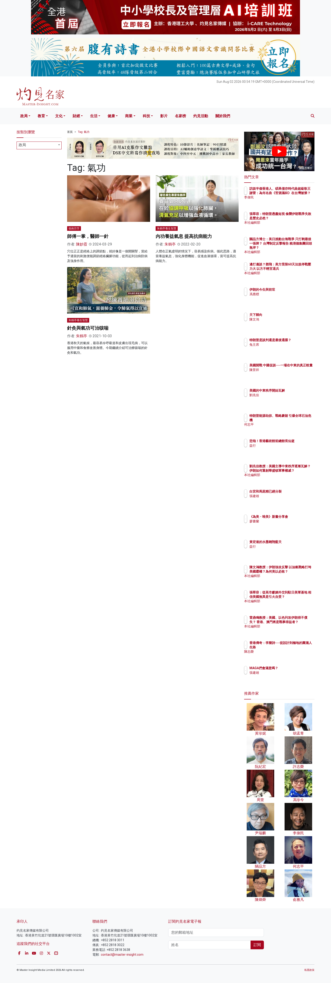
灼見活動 (200, 116)
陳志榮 (281, 651)
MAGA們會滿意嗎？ (290, 668)
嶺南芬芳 (74, 228)
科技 (146, 116)
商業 (128, 116)
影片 (164, 116)
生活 (93, 116)
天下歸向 (282, 315)
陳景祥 (281, 374)
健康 (111, 116)
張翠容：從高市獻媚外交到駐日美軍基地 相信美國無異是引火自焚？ (294, 596)
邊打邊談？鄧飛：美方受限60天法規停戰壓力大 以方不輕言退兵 (294, 268)
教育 (41, 116)
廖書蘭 (281, 525)
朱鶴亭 (170, 244)
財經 (76, 116)
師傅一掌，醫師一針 (87, 236)
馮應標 (281, 294)
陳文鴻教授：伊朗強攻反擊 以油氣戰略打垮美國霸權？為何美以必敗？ (294, 571)
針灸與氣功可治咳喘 (87, 328)
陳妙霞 (81, 244)
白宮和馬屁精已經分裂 (292, 491)
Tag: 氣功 (83, 132)
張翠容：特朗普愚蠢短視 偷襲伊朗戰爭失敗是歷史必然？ (294, 218)
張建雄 (281, 496)
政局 (24, 116)
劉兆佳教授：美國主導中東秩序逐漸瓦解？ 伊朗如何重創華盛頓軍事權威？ (294, 470)
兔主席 (281, 349)
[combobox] (39, 145)
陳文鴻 (281, 319)
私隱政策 (309, 970)
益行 (279, 449)
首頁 (70, 132)
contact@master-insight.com (122, 954)
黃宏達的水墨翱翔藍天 (292, 542)
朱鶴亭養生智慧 (166, 228)
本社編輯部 (284, 226)
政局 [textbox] (22, 145)
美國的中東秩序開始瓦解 (294, 390)
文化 (59, 116)
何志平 (281, 424)
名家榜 (180, 116)
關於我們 (222, 116)
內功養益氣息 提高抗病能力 (184, 236)
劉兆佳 (281, 395)
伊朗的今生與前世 (289, 289)
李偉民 (281, 201)
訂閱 (257, 945)
